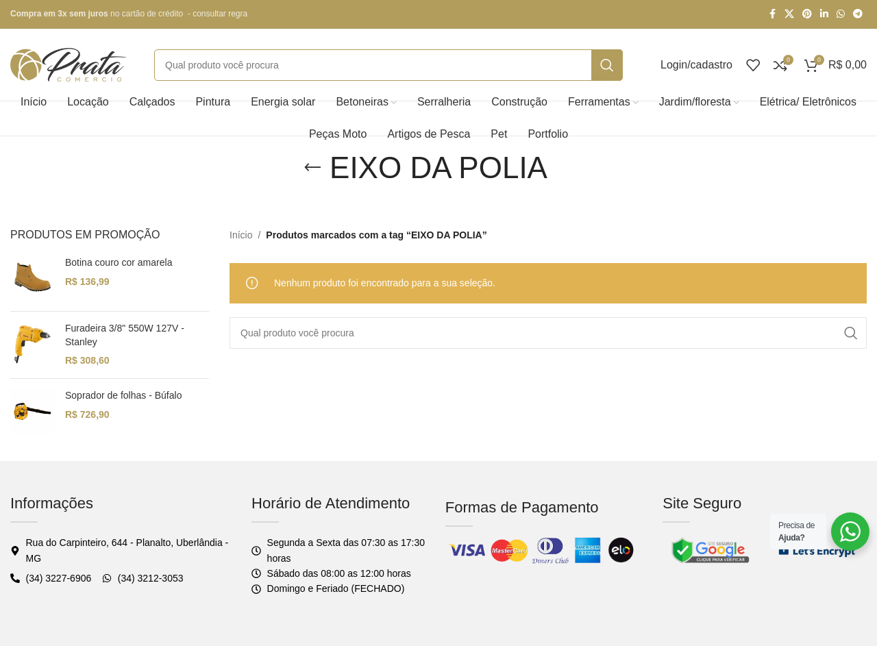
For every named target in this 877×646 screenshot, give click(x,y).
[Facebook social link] (772, 14)
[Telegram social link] (858, 14)
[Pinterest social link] (807, 14)
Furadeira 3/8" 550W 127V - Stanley (124, 335)
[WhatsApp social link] (840, 14)
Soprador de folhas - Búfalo (123, 395)
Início (241, 234)
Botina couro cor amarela (118, 262)
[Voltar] (312, 168)
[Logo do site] (68, 63)
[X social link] (789, 14)
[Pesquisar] (388, 65)
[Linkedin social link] (824, 14)
